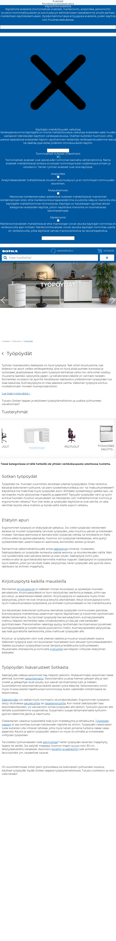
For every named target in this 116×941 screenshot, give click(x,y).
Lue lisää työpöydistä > (16, 393)
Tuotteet (6, 341)
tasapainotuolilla (55, 703)
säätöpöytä (61, 549)
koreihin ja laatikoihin (64, 749)
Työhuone (16, 341)
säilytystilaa (50, 742)
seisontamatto (34, 678)
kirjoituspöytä (26, 589)
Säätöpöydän (10, 699)
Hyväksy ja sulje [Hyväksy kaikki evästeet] (58, 27)
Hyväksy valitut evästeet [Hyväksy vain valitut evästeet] (58, 238)
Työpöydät (28, 341)
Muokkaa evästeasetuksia (58, 34)
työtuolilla (56, 649)
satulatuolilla (32, 703)
